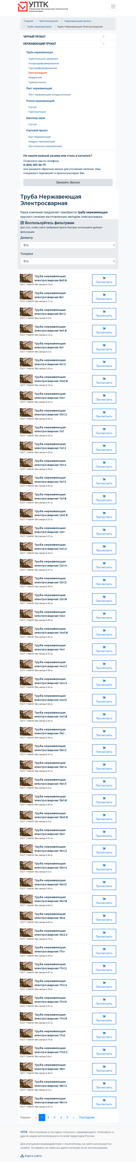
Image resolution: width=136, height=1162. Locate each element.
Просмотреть (104, 280)
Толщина (26, 254)
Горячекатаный (37, 111)
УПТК (23, 1132)
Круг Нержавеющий (39, 136)
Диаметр (26, 237)
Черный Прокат (34, 36)
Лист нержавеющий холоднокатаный (49, 94)
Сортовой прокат (37, 130)
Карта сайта (31, 1156)
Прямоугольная (37, 82)
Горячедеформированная (42, 68)
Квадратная (35, 77)
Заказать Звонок (68, 182)
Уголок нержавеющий (40, 101)
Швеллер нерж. (36, 118)
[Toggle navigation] (113, 6)
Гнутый (32, 107)
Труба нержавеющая (39, 52)
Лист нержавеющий (39, 88)
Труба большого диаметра (43, 58)
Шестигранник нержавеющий (45, 146)
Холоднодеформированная (43, 63)
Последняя (87, 1117)
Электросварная (37, 72)
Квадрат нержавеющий (41, 141)
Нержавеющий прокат (39, 43)
